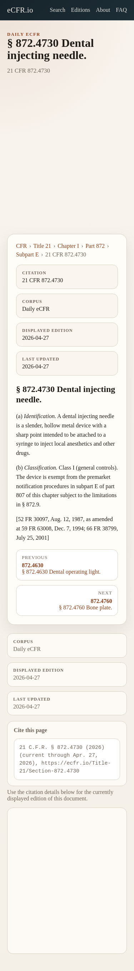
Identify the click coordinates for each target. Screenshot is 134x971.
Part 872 (95, 246)
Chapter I (68, 246)
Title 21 (42, 246)
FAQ (121, 10)
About (103, 10)
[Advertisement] (67, 163)
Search (57, 10)
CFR (21, 246)
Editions (80, 10)
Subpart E (27, 254)
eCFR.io (20, 10)
